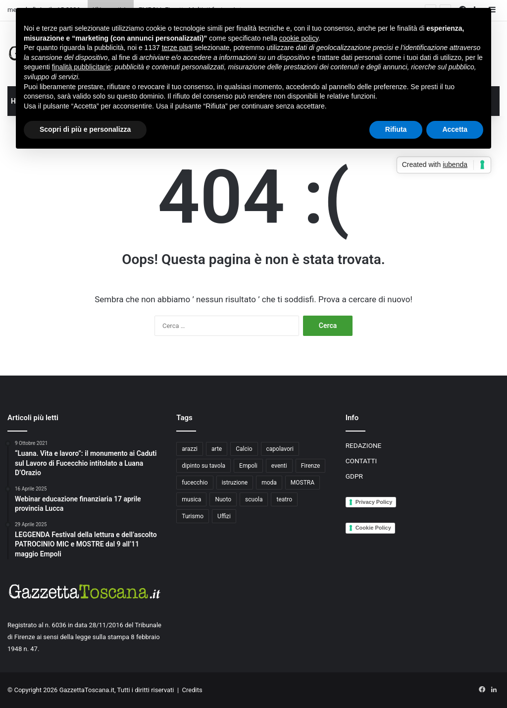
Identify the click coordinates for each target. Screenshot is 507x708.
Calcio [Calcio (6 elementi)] (244, 448)
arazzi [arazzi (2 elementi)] (190, 448)
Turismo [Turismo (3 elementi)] (192, 516)
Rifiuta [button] (396, 129)
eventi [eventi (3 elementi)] (279, 465)
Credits (192, 690)
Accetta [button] (454, 129)
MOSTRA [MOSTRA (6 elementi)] (302, 482)
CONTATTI (361, 461)
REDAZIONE (364, 445)
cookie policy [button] (298, 38)
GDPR (354, 476)
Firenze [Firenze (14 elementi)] (310, 465)
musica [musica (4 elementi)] (191, 499)
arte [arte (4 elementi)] (216, 448)
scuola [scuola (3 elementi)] (253, 499)
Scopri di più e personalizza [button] (85, 129)
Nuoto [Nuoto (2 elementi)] (223, 499)
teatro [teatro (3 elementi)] (284, 499)
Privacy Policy (374, 502)
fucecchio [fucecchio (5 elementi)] (194, 482)
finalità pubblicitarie (81, 67)
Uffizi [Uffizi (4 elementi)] (224, 516)
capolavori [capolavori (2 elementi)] (280, 448)
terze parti (177, 48)
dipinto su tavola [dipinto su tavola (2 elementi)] (203, 465)
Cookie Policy (373, 528)
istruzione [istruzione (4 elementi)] (235, 482)
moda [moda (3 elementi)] (269, 482)
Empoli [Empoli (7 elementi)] (248, 465)
